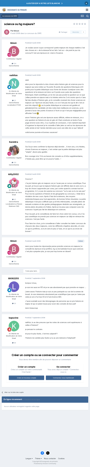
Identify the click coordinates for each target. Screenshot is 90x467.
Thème (38, 458)
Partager (63, 32)
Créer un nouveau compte (26, 378)
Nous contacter (50, 458)
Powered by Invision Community (45, 463)
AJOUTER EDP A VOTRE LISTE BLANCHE (43, 3)
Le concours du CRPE (33, 33)
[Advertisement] (45, 431)
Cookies (61, 458)
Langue (29, 458)
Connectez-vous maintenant (63, 378)
